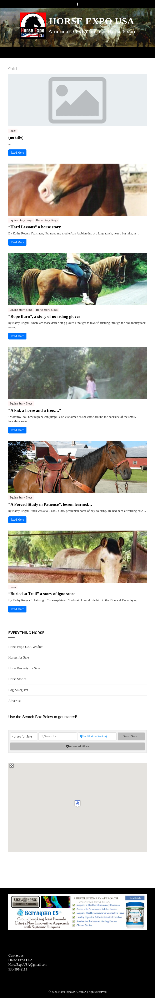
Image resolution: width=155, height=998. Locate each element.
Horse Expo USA (91, 21)
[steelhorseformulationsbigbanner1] (77, 912)
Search (131, 736)
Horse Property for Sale (24, 668)
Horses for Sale (18, 657)
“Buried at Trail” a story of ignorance (41, 593)
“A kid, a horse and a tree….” (34, 410)
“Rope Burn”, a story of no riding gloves (44, 316)
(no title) (16, 137)
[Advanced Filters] (77, 746)
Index (13, 130)
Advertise (14, 700)
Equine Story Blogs (21, 220)
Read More (17, 152)
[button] (77, 804)
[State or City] (97, 736)
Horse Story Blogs (47, 220)
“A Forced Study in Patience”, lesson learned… (50, 504)
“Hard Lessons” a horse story (34, 227)
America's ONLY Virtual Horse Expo (91, 31)
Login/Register (18, 690)
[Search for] (58, 736)
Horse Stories (17, 679)
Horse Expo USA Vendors (25, 647)
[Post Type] (23, 736)
